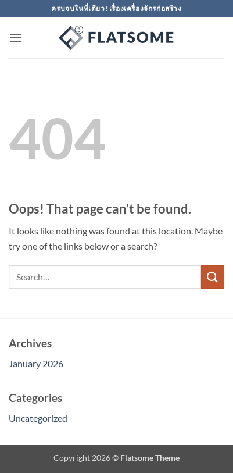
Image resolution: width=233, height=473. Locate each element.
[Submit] (212, 276)
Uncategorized (38, 418)
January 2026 (36, 363)
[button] (16, 37)
